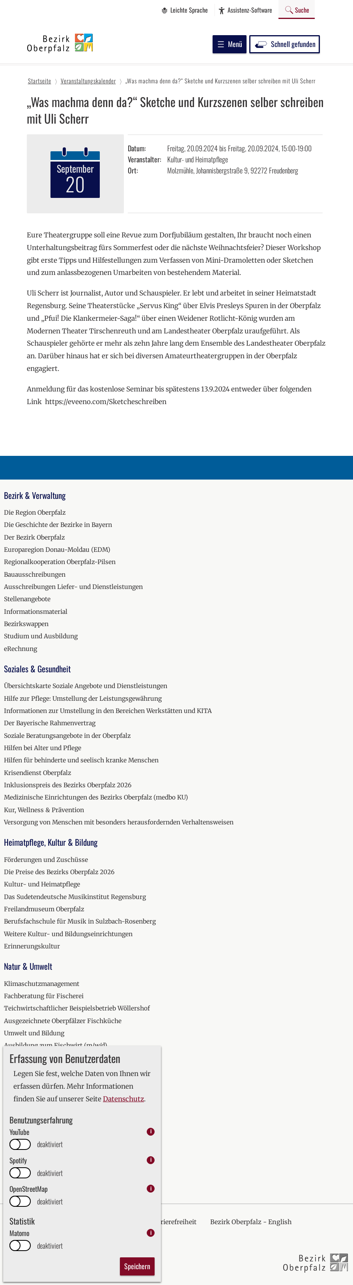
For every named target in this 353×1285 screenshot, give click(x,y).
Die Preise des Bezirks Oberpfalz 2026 (59, 872)
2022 (11, 1120)
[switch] (20, 1144)
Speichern (137, 1266)
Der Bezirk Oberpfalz (34, 537)
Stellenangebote (27, 599)
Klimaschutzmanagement (41, 984)
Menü (229, 44)
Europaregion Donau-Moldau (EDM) (57, 549)
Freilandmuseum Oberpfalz (44, 909)
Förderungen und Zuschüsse (46, 860)
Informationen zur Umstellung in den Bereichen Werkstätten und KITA (108, 711)
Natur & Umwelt (28, 966)
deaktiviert (50, 1144)
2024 (11, 1145)
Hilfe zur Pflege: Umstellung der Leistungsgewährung (83, 698)
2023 (11, 1132)
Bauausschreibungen (34, 574)
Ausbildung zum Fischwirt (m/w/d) (55, 1045)
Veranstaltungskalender (39, 1065)
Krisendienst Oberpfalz (37, 773)
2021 (10, 1108)
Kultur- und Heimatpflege (42, 884)
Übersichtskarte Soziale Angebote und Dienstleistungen (85, 686)
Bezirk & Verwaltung (34, 495)
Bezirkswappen (26, 624)
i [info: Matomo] (150, 1232)
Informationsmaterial (35, 611)
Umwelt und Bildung (34, 1033)
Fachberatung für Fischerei (44, 996)
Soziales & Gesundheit (37, 668)
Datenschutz (123, 1099)
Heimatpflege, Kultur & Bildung (50, 842)
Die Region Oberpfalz (34, 512)
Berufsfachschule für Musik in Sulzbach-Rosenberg (80, 921)
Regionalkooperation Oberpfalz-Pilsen (60, 562)
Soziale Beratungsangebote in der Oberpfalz (67, 735)
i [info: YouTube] (150, 1131)
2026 (11, 1169)
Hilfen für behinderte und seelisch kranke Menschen (81, 760)
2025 (11, 1157)
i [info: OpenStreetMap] (150, 1188)
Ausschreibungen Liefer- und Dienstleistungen (73, 587)
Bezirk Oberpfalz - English (251, 1222)
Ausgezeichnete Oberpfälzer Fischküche (62, 1021)
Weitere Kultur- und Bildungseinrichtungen (68, 934)
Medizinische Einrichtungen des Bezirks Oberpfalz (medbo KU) (96, 797)
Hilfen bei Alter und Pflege (42, 748)
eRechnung (20, 649)
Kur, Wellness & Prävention (44, 810)
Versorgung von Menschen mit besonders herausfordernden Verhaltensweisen (118, 822)
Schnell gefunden (285, 44)
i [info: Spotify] (150, 1160)
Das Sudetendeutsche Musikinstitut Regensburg (75, 897)
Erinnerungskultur (32, 946)
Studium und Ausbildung (41, 636)
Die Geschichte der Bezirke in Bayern (58, 525)
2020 (11, 1095)
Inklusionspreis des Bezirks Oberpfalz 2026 (67, 785)
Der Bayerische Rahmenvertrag (49, 723)
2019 (10, 1083)
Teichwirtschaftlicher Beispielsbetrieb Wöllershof (77, 1008)
